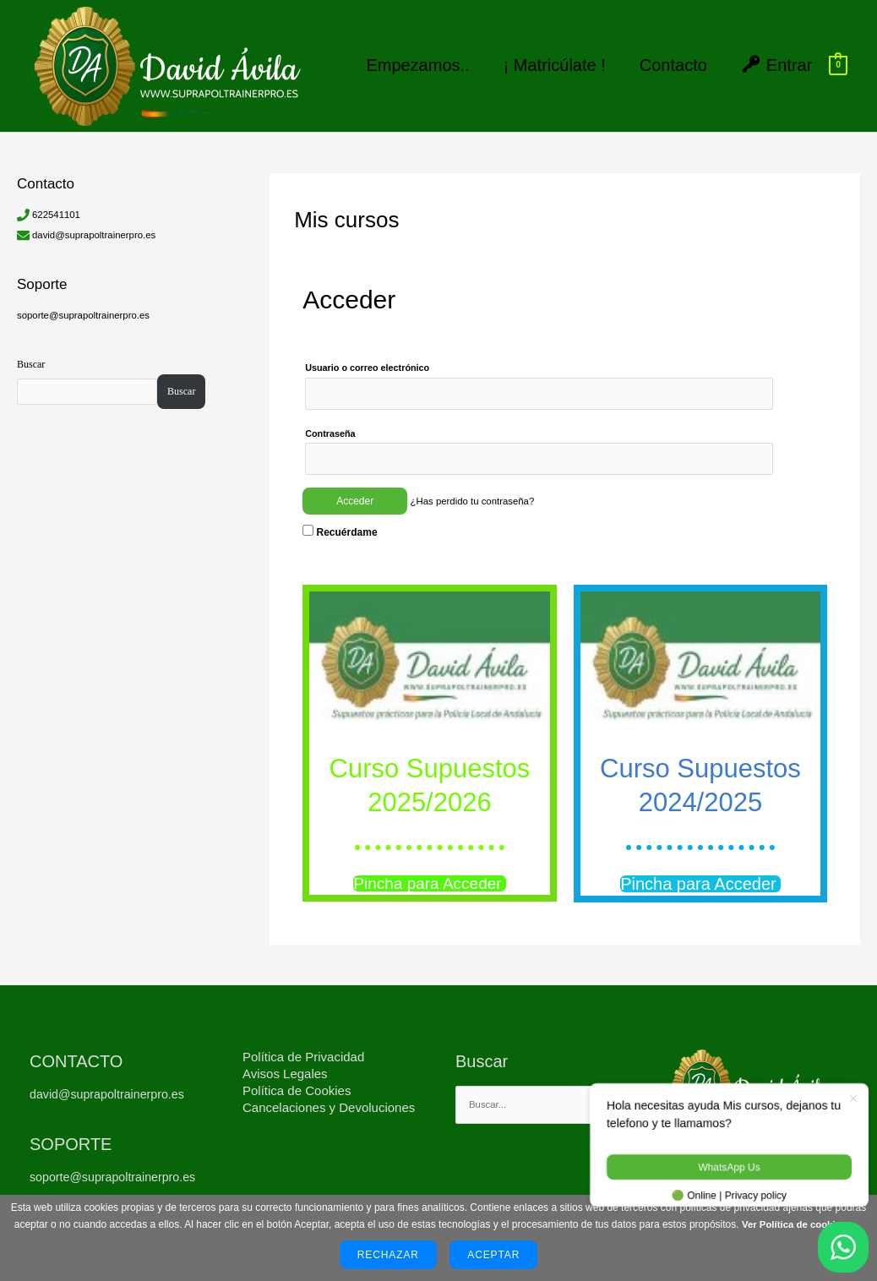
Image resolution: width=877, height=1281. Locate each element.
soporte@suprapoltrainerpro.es (87, 304)
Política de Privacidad (303, 1049)
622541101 (57, 204)
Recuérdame (339, 524)
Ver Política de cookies (794, 1224)
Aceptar (493, 1255)
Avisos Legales (285, 1066)
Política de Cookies (296, 1083)
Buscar (31, 353)
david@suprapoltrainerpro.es (97, 224)
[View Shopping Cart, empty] (838, 60)
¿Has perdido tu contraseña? (476, 493)
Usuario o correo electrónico (367, 357)
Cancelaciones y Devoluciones (328, 1100)
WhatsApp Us (729, 1167)
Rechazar (388, 1255)
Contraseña (330, 424)
